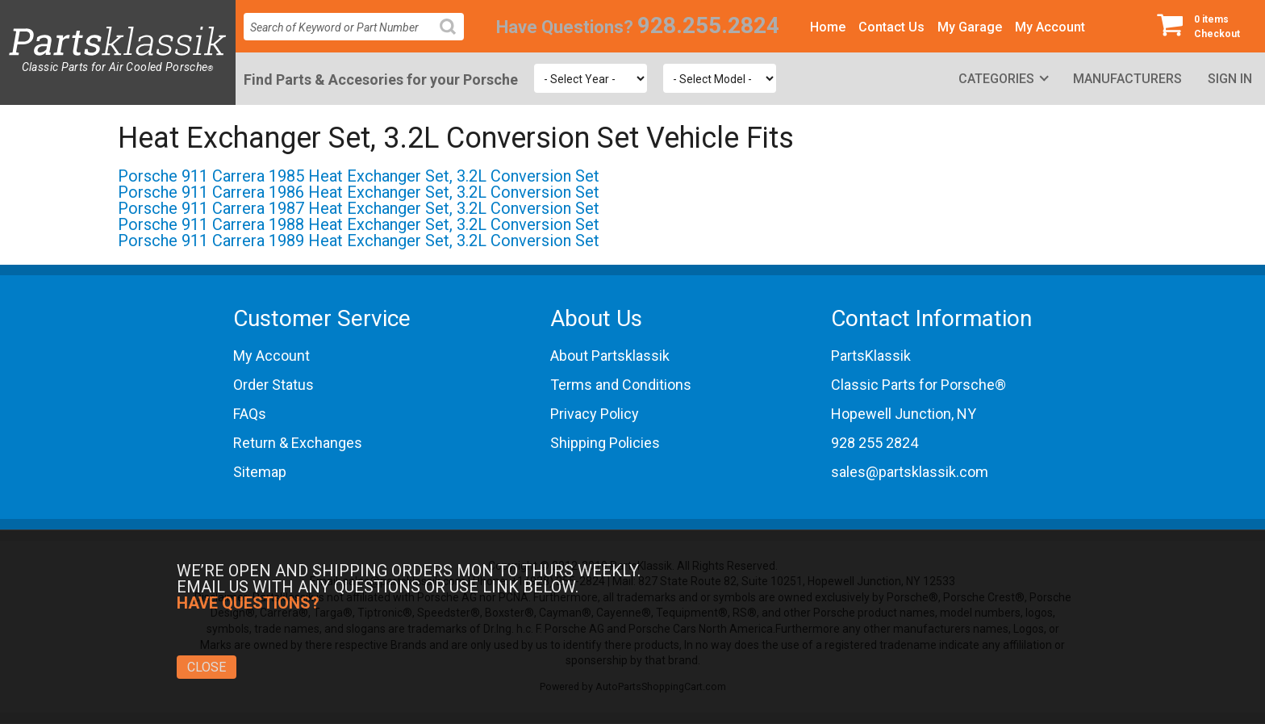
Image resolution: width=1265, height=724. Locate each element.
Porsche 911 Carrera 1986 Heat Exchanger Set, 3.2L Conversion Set (358, 192)
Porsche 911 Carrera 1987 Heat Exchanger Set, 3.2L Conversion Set (358, 208)
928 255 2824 (874, 442)
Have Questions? (564, 27)
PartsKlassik (871, 355)
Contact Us (891, 27)
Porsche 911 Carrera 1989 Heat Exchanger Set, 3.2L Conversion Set (358, 240)
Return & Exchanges (297, 442)
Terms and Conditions (620, 384)
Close (206, 667)
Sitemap (259, 471)
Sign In (1230, 78)
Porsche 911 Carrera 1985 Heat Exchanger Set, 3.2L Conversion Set (358, 176)
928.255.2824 (708, 25)
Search (454, 39)
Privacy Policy (594, 413)
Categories (996, 78)
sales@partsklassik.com (909, 471)
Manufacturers (1127, 78)
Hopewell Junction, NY (903, 413)
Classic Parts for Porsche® (918, 384)
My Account (1050, 27)
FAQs (249, 413)
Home (827, 27)
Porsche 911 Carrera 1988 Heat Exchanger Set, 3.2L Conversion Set (358, 224)
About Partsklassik (610, 355)
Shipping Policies (605, 442)
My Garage (969, 27)
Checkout (1204, 26)
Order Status (273, 384)
